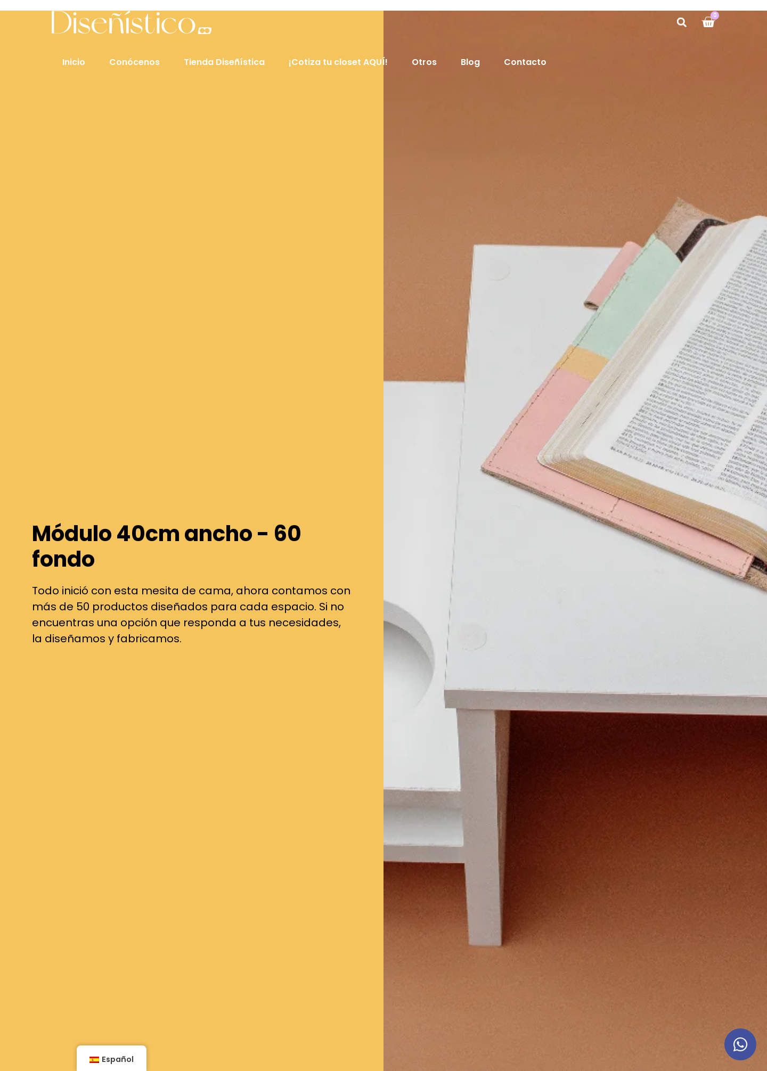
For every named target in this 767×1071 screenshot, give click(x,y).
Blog (470, 62)
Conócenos (134, 62)
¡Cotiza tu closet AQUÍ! (338, 62)
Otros (424, 62)
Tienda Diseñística (224, 62)
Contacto (525, 62)
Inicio (73, 62)
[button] (681, 22)
